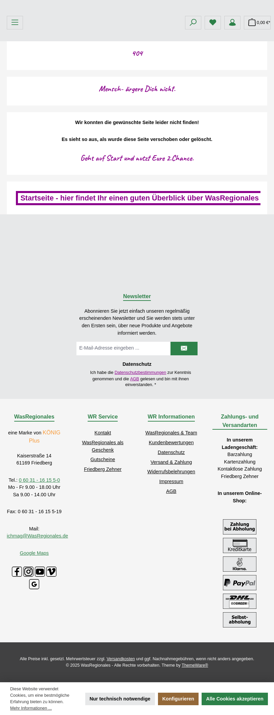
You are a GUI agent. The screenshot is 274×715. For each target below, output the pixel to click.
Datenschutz (171, 452)
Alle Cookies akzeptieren (235, 698)
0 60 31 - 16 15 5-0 (39, 480)
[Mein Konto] (232, 73)
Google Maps (34, 553)
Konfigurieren (178, 698)
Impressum (171, 481)
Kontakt (102, 432)
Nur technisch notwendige (120, 698)
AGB (134, 379)
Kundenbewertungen (171, 442)
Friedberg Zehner (102, 469)
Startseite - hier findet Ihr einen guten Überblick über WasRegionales (139, 248)
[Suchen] (193, 73)
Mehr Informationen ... (31, 708)
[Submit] (184, 348)
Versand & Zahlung (171, 462)
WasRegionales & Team (171, 432)
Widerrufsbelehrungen (171, 472)
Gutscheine (102, 459)
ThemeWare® (195, 665)
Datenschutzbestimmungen (140, 372)
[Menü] (15, 73)
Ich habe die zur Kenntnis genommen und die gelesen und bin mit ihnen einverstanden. (140, 378)
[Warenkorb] (257, 73)
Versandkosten (121, 659)
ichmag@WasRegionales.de (37, 536)
